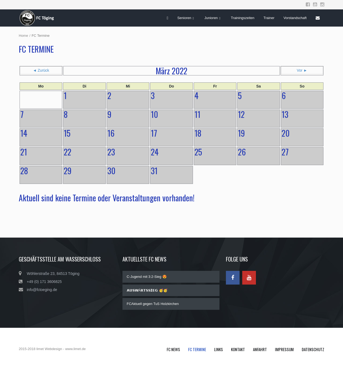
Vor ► (302, 70)
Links (218, 349)
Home (23, 36)
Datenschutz (313, 349)
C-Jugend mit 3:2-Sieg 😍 (147, 277)
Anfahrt (260, 349)
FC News (173, 349)
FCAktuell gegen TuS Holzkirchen (153, 304)
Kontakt (238, 349)
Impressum (284, 349)
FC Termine (197, 349)
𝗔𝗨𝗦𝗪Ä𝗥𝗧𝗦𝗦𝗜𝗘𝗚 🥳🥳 (147, 290)
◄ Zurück (41, 70)
